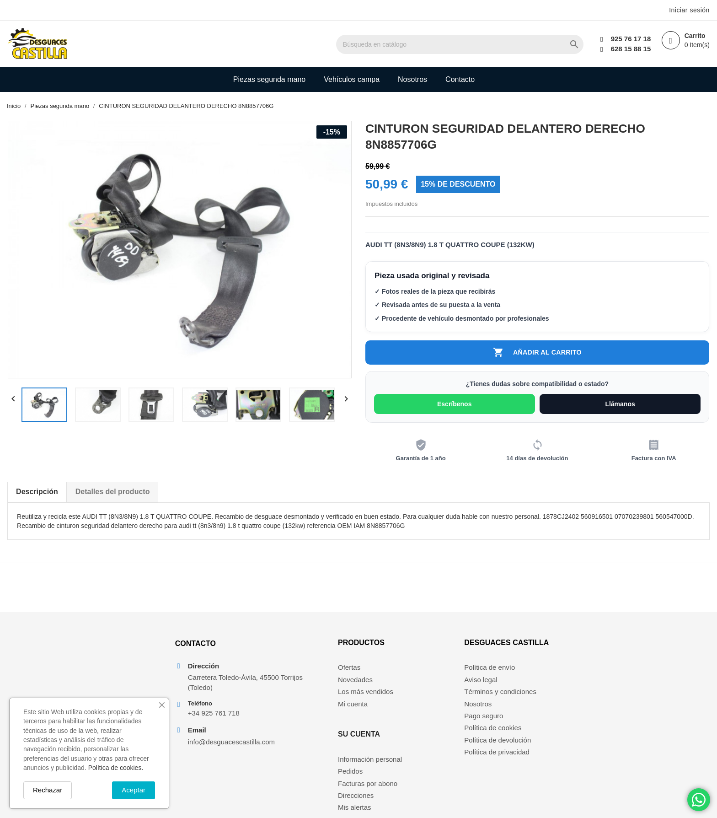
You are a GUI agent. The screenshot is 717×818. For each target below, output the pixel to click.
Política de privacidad (499, 766)
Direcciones (410, 718)
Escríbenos (455, 406)
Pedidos (405, 694)
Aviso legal (483, 694)
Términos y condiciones (503, 706)
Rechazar (47, 790)
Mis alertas (409, 730)
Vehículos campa (352, 79)
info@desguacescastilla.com (228, 758)
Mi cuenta (313, 718)
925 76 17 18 (628, 39)
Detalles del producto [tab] (112, 494)
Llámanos (621, 406)
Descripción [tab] (37, 494)
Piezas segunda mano (269, 79)
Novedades (316, 694)
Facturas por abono (422, 706)
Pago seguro (486, 730)
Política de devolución (500, 754)
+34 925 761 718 (211, 729)
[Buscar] (496, 44)
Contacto (460, 79)
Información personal (425, 682)
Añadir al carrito (537, 354)
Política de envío (492, 682)
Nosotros (412, 79)
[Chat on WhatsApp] (698, 799)
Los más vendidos (326, 706)
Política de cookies (495, 742)
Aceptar (133, 790)
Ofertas (310, 682)
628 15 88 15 (628, 49)
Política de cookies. (116, 767)
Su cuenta (414, 657)
